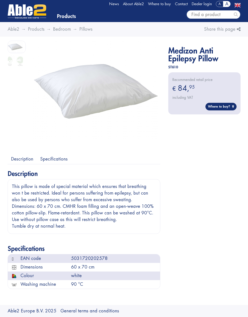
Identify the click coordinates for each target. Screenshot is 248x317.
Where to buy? (221, 106)
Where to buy (159, 4)
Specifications (54, 159)
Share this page (222, 29)
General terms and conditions (89, 311)
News (114, 4)
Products (66, 16)
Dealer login (202, 4)
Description (22, 159)
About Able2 (133, 4)
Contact (181, 4)
